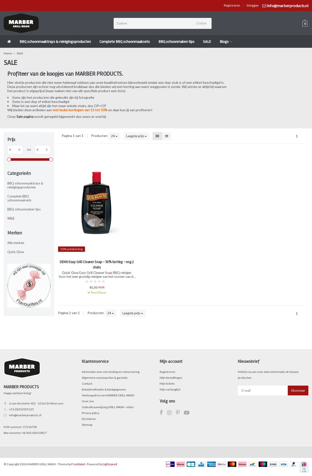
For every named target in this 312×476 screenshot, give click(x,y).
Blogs (226, 41)
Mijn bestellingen (171, 377)
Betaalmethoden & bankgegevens (104, 389)
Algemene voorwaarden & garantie (105, 377)
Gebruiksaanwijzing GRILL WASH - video (108, 407)
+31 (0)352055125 (21, 409)
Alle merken (15, 243)
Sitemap (87, 425)
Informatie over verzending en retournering (110, 372)
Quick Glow (15, 252)
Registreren (232, 5)
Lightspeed (110, 464)
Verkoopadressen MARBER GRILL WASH (108, 395)
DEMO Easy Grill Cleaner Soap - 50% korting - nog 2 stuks (97, 264)
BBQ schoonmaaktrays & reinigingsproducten (55, 41)
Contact (87, 383)
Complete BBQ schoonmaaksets (124, 41)
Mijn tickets (167, 383)
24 (114, 136)
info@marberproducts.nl (25, 415)
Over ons (88, 401)
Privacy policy (90, 413)
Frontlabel (78, 464)
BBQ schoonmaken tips (176, 41)
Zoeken (201, 23)
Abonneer (298, 390)
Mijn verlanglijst (170, 389)
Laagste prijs (136, 136)
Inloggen (252, 5)
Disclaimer (89, 419)
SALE (207, 41)
